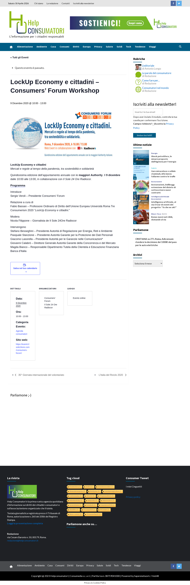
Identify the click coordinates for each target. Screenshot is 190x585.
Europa (87, 46)
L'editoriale (148, 65)
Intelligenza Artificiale (160, 197)
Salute (109, 46)
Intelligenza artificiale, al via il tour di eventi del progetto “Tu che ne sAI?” (164, 205)
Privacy (98, 46)
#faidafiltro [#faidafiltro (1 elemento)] (73, 510)
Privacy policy (133, 496)
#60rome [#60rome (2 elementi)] (90, 496)
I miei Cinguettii (134, 486)
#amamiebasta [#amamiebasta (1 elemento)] (75, 505)
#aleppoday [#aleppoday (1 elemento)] (92, 500)
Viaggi (152, 46)
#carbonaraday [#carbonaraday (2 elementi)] (75, 496)
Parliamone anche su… (81, 524)
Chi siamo (38, 3)
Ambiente (42, 46)
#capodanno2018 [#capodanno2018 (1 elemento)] (107, 505)
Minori (153, 214)
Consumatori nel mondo (155, 87)
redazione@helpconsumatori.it (22, 540)
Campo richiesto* (142, 123)
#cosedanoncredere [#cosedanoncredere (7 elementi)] (105, 487)
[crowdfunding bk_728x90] (124, 22)
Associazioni (156, 199)
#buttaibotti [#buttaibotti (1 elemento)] (91, 505)
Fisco (159, 214)
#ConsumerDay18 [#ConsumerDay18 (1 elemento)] (93, 514)
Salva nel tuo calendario (25, 268)
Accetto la (159, 123)
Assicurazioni (156, 182)
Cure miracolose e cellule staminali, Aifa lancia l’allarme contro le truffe (163, 174)
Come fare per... (151, 80)
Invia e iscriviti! (144, 135)
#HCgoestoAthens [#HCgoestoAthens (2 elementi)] (106, 496)
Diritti (76, 46)
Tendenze (140, 46)
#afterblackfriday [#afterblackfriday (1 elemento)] (75, 500)
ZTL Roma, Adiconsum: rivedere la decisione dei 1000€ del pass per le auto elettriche (156, 242)
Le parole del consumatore (156, 73)
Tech (128, 46)
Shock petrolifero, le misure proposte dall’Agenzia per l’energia (163, 159)
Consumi (64, 46)
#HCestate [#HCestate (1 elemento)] (104, 510)
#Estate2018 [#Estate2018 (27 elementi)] (75, 487)
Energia (154, 153)
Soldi (119, 46)
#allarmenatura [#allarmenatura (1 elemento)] (108, 500)
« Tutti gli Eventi (19, 57)
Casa (53, 46)
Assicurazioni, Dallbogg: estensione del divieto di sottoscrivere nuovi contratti (163, 188)
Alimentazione (25, 46)
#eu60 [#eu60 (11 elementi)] (89, 487)
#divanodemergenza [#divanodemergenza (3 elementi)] (77, 491)
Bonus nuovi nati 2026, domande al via (162, 218)
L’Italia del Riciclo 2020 (111, 375)
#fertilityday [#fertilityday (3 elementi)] (95, 491)
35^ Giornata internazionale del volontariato (41, 375)
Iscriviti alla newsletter (83, 3)
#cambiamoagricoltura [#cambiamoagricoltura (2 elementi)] (112, 491)
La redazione (52, 3)
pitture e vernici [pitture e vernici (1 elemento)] (75, 514)
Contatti (66, 3)
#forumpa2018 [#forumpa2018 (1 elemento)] (89, 510)
